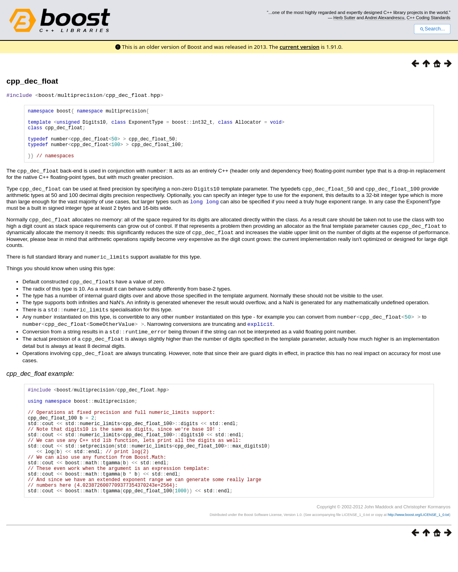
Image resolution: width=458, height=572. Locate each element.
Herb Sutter (344, 17)
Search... (432, 29)
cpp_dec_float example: (40, 378)
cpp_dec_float (32, 81)
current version (299, 46)
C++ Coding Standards (428, 17)
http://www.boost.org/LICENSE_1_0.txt (418, 542)
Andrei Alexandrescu (384, 17)
